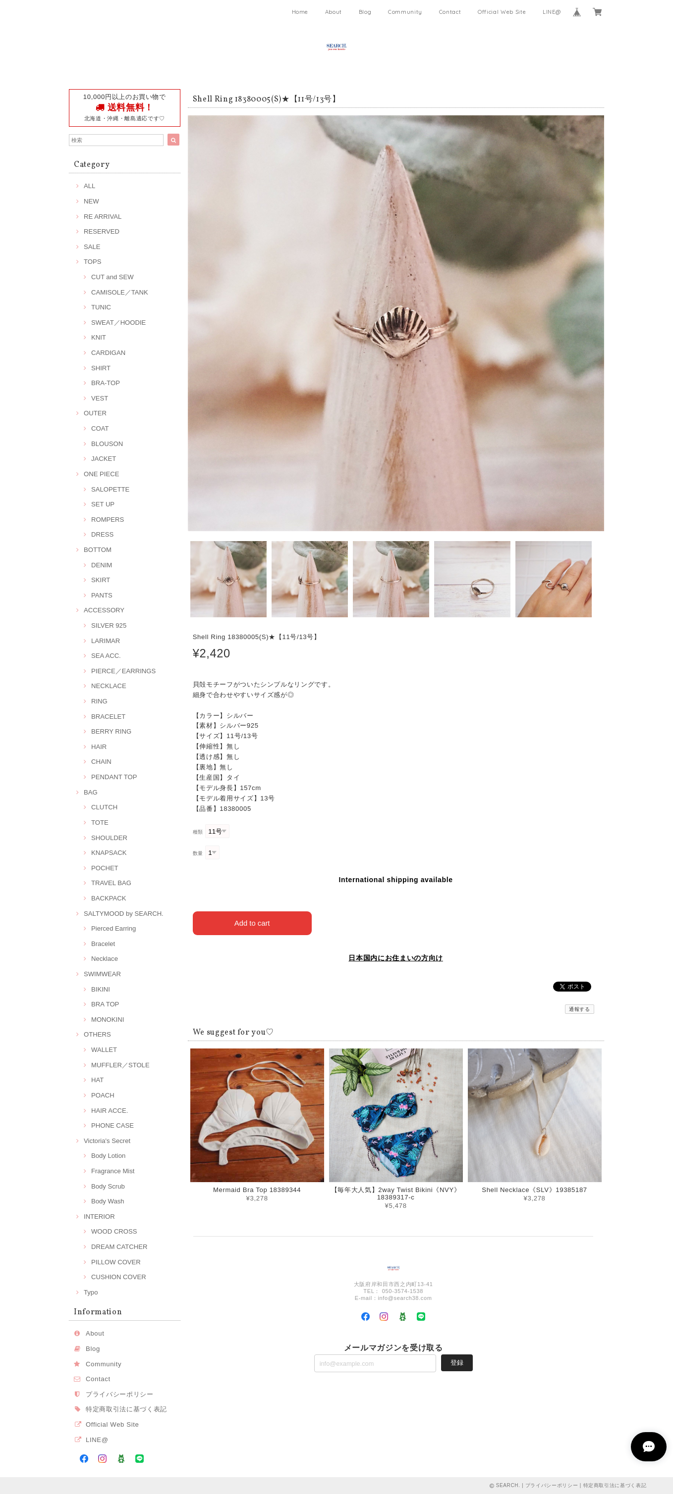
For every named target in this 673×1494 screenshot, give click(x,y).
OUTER (95, 413)
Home (300, 11)
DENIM (101, 565)
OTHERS (97, 1034)
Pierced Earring (113, 928)
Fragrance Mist (112, 1171)
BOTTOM (98, 549)
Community (405, 11)
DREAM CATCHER (119, 1246)
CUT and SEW (112, 277)
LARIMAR (105, 641)
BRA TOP (105, 1004)
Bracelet (103, 943)
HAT (97, 1080)
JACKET (103, 458)
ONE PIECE (101, 474)
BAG (91, 792)
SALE (92, 246)
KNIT (98, 337)
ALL (89, 186)
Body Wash (107, 1201)
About (333, 11)
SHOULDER (109, 838)
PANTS (101, 595)
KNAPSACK (108, 852)
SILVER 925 (108, 625)
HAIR (99, 746)
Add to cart (252, 922)
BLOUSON (107, 444)
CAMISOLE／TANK (119, 292)
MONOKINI (107, 1019)
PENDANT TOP (114, 777)
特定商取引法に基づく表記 (126, 1409)
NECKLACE (108, 686)
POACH (102, 1095)
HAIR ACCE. (109, 1110)
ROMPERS (107, 519)
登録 (456, 1362)
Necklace (104, 958)
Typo (91, 1292)
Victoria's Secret (107, 1141)
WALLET (104, 1049)
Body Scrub (108, 1186)
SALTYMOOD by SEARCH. (124, 913)
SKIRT (100, 580)
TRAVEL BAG (111, 883)
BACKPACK (108, 898)
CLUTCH (104, 807)
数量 (198, 853)
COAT (100, 428)
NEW (91, 201)
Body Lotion (108, 1155)
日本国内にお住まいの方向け (395, 957)
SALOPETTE (110, 489)
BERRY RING (111, 731)
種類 (198, 832)
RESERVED (101, 231)
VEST (99, 398)
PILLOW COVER (116, 1262)
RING (99, 701)
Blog (365, 11)
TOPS (92, 261)
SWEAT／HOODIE (118, 322)
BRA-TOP (105, 383)
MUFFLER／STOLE (120, 1065)
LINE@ (552, 11)
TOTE (100, 822)
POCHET (104, 868)
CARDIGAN (108, 352)
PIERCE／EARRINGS (123, 671)
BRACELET (108, 716)
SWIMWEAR (102, 974)
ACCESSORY (104, 610)
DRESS (102, 534)
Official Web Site (502, 11)
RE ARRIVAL (102, 216)
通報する (579, 1008)
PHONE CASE (112, 1125)
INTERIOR (99, 1216)
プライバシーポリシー (120, 1394)
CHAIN (101, 761)
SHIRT (101, 368)
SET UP (102, 504)
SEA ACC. (106, 655)
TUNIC (101, 307)
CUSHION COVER (118, 1277)
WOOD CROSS (114, 1231)
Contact (450, 11)
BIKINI (100, 989)
